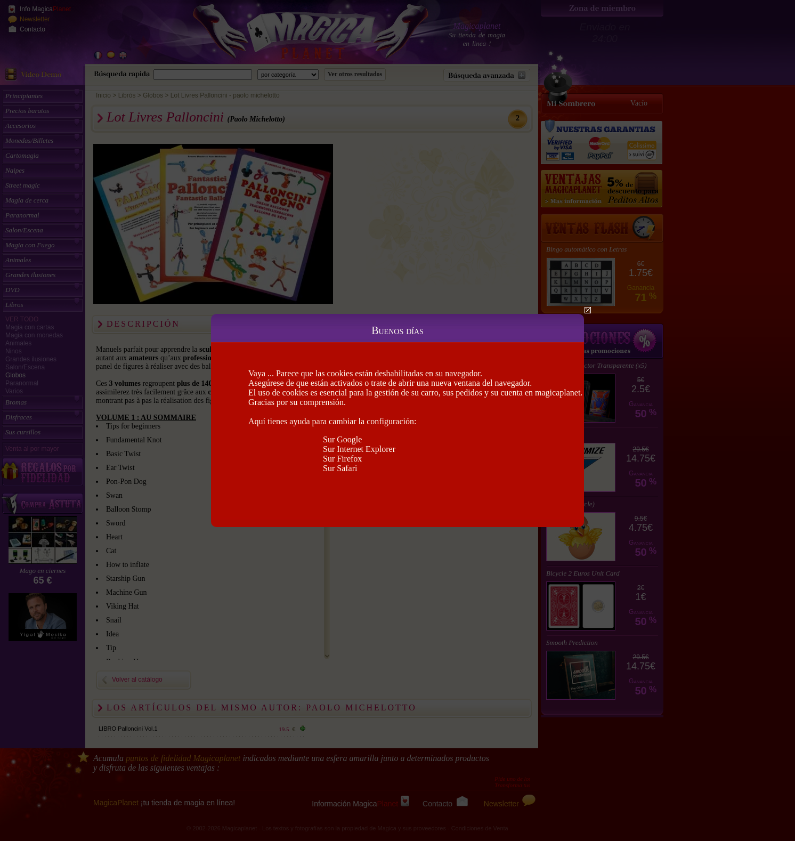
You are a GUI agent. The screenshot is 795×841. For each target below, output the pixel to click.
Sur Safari (340, 468)
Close (588, 310)
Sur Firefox (342, 458)
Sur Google (342, 439)
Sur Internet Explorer (359, 449)
